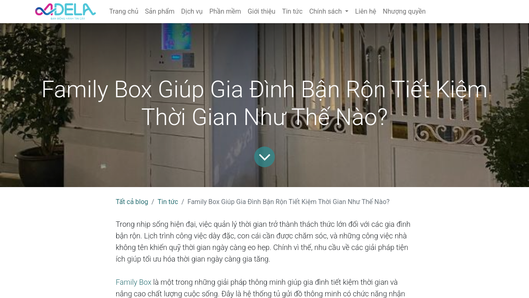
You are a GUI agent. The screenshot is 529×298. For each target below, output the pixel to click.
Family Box (133, 282)
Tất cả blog (132, 202)
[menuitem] (124, 11)
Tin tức (167, 202)
